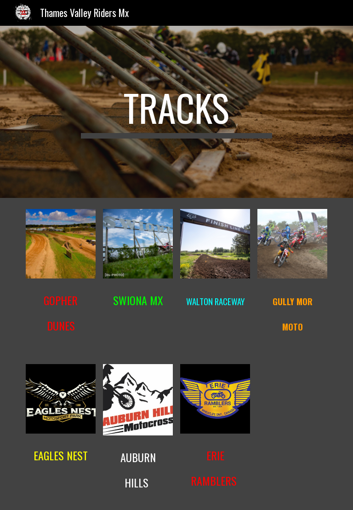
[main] (176, 111)
